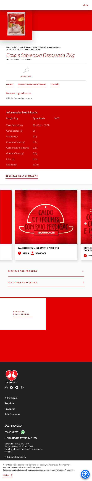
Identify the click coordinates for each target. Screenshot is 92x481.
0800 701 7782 (12, 432)
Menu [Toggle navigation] (86, 5)
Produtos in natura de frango (45, 47)
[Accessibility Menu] (85, 474)
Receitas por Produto (46, 271)
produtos (13, 47)
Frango (24, 47)
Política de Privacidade (15, 457)
